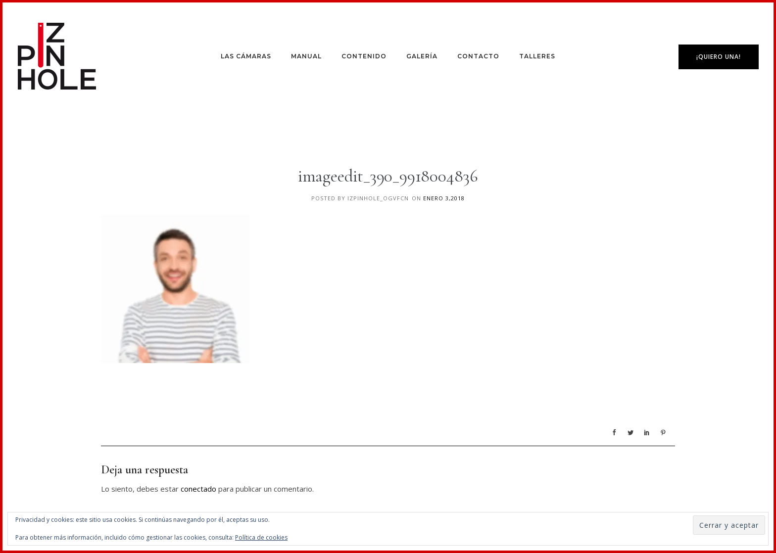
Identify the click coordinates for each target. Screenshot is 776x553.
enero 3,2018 (444, 198)
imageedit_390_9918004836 (388, 176)
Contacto (478, 56)
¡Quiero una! (718, 56)
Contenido (364, 56)
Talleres (537, 56)
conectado (198, 489)
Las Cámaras (246, 56)
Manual (306, 56)
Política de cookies (261, 537)
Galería (421, 56)
